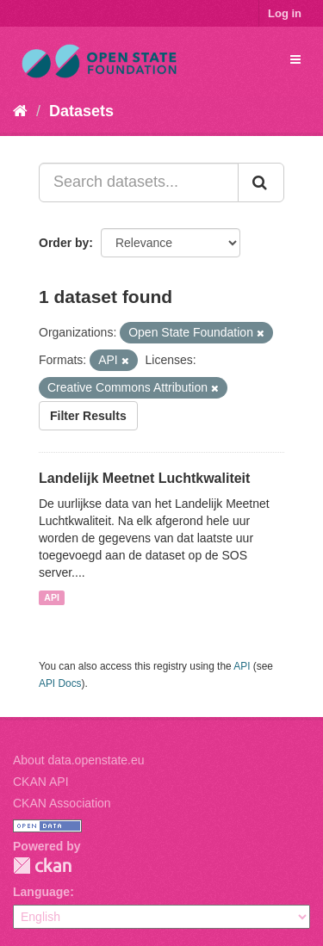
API (51, 597)
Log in (284, 13)
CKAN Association (62, 803)
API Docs (60, 683)
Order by (64, 243)
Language (41, 892)
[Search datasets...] (139, 182)
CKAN (42, 865)
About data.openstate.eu (79, 760)
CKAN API (41, 781)
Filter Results (88, 416)
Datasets (81, 111)
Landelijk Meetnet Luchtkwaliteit (144, 478)
